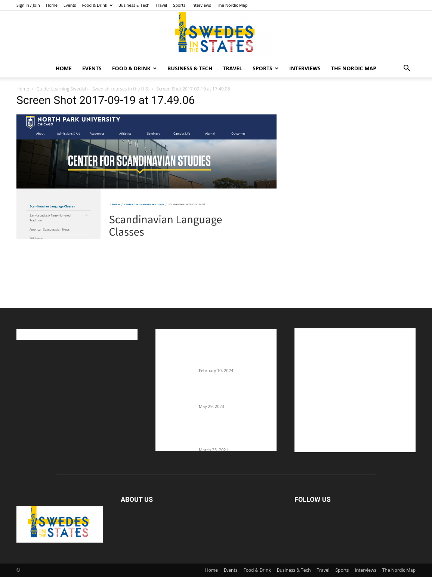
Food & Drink (97, 5)
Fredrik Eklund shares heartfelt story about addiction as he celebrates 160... (235, 434)
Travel (161, 5)
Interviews (201, 5)
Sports (179, 5)
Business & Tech (133, 5)
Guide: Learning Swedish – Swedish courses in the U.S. (92, 89)
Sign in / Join (28, 5)
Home (52, 5)
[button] (407, 69)
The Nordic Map (232, 5)
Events (70, 5)
